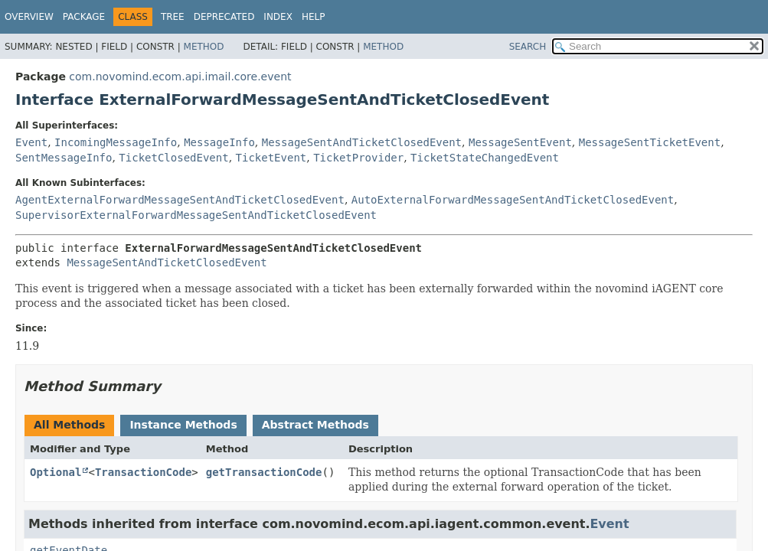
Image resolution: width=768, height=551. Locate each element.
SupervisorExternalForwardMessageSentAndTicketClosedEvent (196, 215)
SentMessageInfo (63, 158)
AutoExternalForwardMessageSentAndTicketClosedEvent (512, 200)
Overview (29, 16)
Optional (55, 472)
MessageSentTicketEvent (650, 142)
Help (313, 16)
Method (204, 46)
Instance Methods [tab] (183, 425)
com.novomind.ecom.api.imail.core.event (180, 76)
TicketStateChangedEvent (484, 158)
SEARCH (528, 46)
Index (277, 16)
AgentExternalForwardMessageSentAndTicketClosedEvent (180, 200)
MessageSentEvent (520, 142)
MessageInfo (219, 142)
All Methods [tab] (69, 425)
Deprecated (224, 16)
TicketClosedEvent (173, 158)
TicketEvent (271, 158)
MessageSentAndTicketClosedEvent (362, 142)
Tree (173, 16)
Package (84, 16)
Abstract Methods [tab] (315, 425)
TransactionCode (143, 472)
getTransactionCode (264, 472)
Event (31, 142)
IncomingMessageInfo (115, 142)
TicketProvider (358, 158)
